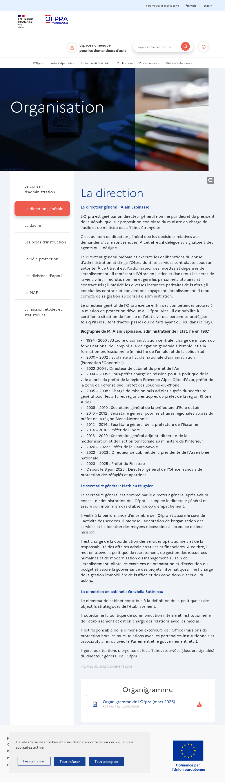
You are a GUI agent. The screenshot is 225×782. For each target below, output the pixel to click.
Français (191, 5)
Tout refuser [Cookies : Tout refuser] (70, 761)
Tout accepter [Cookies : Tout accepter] (106, 761)
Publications (125, 63)
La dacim (32, 225)
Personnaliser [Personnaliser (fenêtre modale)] (34, 760)
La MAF (31, 292)
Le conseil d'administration (39, 188)
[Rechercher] (185, 46)
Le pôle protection (41, 258)
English (207, 5)
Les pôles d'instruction (45, 241)
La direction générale (43, 208)
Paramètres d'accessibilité (162, 5)
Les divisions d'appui (43, 275)
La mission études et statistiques (43, 312)
